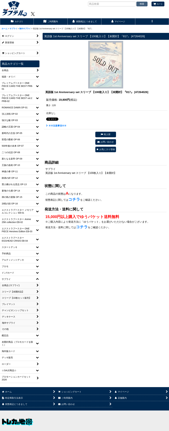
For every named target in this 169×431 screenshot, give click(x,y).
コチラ (74, 199)
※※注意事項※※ (56, 125)
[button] (152, 21)
